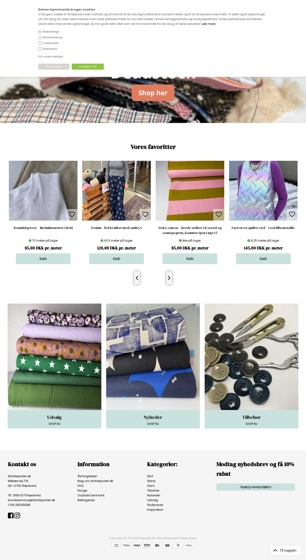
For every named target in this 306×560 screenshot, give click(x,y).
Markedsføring (52, 37)
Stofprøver (155, 505)
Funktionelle (51, 43)
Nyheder (153, 495)
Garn (151, 485)
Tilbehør (153, 490)
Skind (151, 481)
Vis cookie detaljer (50, 56)
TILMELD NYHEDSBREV (255, 487)
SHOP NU (54, 420)
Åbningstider (87, 476)
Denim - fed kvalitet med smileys (116, 227)
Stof (150, 476)
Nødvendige (51, 31)
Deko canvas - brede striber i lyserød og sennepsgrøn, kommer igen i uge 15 (190, 230)
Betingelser (86, 500)
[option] (43, 212)
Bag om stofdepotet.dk (95, 481)
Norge (82, 490)
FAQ (80, 485)
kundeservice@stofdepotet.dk (31, 500)
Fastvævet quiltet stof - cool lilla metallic (263, 227)
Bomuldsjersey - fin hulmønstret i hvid (43, 227)
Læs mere (208, 24)
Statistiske (50, 49)
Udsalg (152, 500)
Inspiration (155, 509)
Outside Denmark (91, 495)
